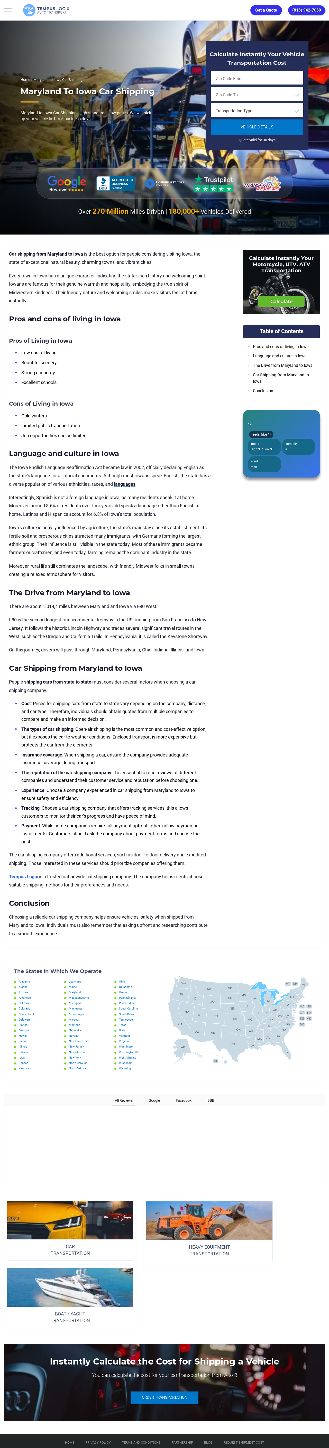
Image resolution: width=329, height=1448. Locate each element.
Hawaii (24, 1036)
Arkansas (25, 997)
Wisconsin (126, 1063)
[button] (4, 1111)
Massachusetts (79, 997)
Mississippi (76, 1014)
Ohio (122, 981)
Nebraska (75, 1030)
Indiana (24, 1052)
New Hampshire (80, 1041)
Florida (24, 1025)
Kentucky (25, 1068)
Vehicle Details (257, 127)
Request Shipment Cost (244, 1366)
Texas (123, 1025)
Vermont (125, 1036)
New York (75, 1057)
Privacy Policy (98, 1366)
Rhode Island (128, 1003)
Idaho (23, 1041)
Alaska (23, 987)
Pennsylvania (128, 997)
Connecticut (27, 1014)
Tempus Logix (23, 876)
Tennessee (126, 1019)
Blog (208, 1366)
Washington (127, 1046)
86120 (57, 1425)
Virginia (124, 1041)
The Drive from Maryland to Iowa (283, 365)
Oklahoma (126, 987)
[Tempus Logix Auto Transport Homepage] (38, 10)
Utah (122, 1030)
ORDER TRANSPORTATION (164, 1321)
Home (25, 80)
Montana (75, 1025)
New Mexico (77, 1052)
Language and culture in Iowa (280, 355)
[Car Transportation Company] (8, 1389)
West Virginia (128, 1057)
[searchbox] (239, 78)
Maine (73, 987)
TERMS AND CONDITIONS (141, 1366)
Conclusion (263, 390)
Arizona (24, 992)
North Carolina (79, 1063)
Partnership (182, 1366)
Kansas (24, 1063)
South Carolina (129, 1008)
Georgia (24, 1030)
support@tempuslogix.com (56, 1419)
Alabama (25, 981)
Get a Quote (266, 10)
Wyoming (125, 1068)
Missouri (75, 1019)
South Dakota (128, 1014)
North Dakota (78, 1068)
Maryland (75, 992)
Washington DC (130, 1052)
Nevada (74, 1036)
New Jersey (77, 1046)
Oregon (124, 992)
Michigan (75, 1003)
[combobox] (257, 78)
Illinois (23, 1046)
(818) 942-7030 (306, 10)
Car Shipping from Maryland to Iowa (281, 378)
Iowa (22, 1057)
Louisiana (76, 981)
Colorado (25, 1008)
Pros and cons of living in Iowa (281, 346)
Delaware (25, 1019)
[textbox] (257, 111)
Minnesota (76, 1008)
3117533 (27, 1425)
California (25, 1003)
